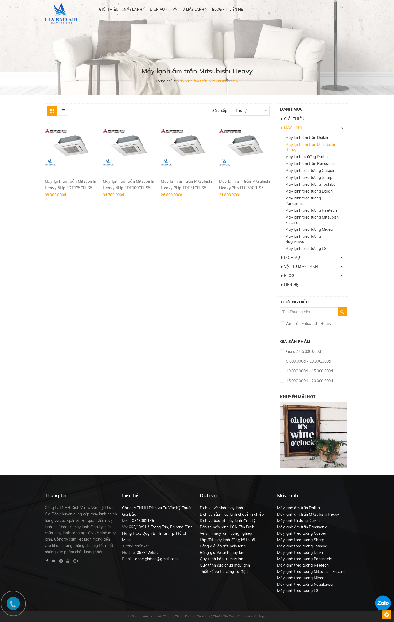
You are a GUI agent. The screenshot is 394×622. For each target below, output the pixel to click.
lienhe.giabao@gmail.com (156, 558)
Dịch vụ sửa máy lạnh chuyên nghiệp (232, 514)
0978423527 (148, 552)
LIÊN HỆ (236, 9)
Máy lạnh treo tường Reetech (311, 210)
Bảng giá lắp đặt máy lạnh (223, 546)
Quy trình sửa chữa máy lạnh (225, 565)
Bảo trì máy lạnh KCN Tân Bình (227, 527)
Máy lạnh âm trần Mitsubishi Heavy (310, 147)
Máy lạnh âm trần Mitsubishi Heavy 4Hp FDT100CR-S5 (128, 184)
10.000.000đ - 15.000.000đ (309, 371)
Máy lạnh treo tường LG (306, 248)
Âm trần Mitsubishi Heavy (308, 323)
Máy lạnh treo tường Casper (310, 170)
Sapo (262, 616)
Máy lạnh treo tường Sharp (308, 177)
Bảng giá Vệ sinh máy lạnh (223, 552)
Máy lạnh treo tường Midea (309, 229)
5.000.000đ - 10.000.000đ (308, 361)
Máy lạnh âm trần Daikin (306, 137)
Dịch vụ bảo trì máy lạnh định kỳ (228, 520)
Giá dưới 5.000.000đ (303, 351)
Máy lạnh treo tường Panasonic (303, 201)
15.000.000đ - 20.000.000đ (309, 381)
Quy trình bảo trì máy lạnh (223, 558)
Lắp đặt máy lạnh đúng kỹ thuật (228, 539)
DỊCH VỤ (158, 9)
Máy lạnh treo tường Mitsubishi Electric (312, 220)
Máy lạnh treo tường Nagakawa (303, 239)
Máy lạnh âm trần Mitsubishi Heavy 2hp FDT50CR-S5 (244, 184)
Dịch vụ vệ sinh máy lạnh (221, 508)
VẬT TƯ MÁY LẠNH (189, 9)
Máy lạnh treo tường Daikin (309, 191)
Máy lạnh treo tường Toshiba (310, 184)
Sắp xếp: (220, 110)
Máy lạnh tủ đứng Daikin (306, 156)
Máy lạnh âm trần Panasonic (310, 163)
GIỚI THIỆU (109, 9)
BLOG (218, 9)
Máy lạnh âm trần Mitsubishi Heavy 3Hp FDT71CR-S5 (186, 184)
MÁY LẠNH (134, 9)
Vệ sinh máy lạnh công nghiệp (226, 533)
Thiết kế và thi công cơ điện (224, 571)
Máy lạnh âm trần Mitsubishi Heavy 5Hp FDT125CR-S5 (70, 184)
